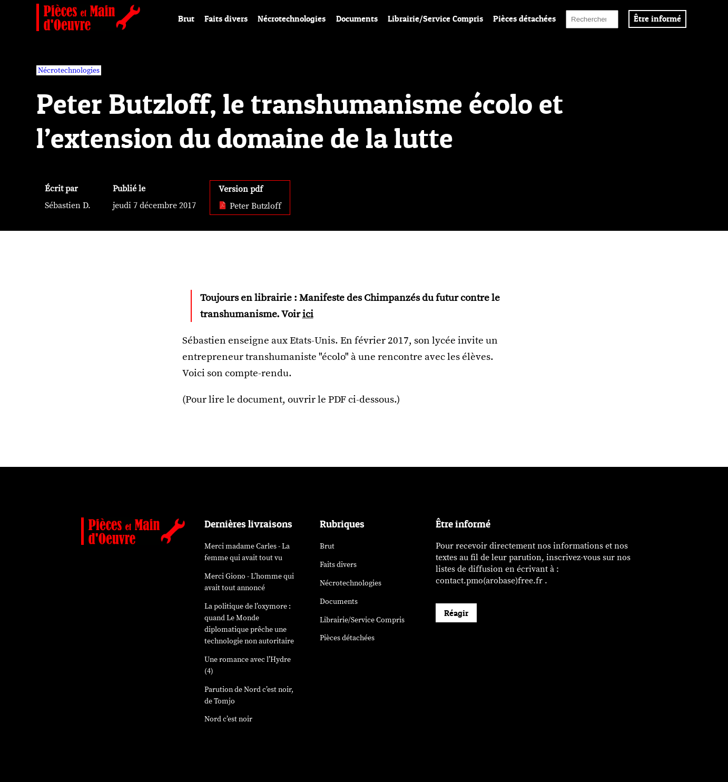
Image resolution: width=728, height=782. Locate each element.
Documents (357, 18)
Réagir (456, 613)
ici (307, 314)
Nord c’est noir (228, 719)
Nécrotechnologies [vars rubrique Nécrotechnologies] (69, 70)
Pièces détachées (524, 18)
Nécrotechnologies (292, 18)
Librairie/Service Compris (435, 18)
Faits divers (226, 18)
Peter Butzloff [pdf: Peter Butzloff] (250, 206)
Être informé (657, 18)
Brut (186, 18)
